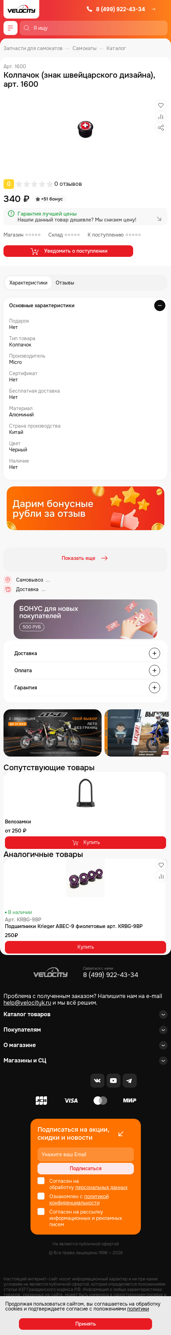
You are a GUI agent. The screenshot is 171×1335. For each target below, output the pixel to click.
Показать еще (85, 558)
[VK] (97, 1081)
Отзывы (65, 283)
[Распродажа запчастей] (53, 733)
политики (138, 1309)
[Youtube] (114, 1081)
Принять (85, 1324)
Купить (85, 842)
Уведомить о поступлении (68, 251)
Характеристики (28, 283)
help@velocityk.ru (27, 1002)
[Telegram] (130, 1081)
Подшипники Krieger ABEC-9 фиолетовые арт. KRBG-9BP (74, 926)
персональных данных (101, 1187)
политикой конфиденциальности (79, 1199)
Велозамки (18, 821)
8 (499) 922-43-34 (115, 9)
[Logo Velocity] (21, 9)
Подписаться (86, 1168)
